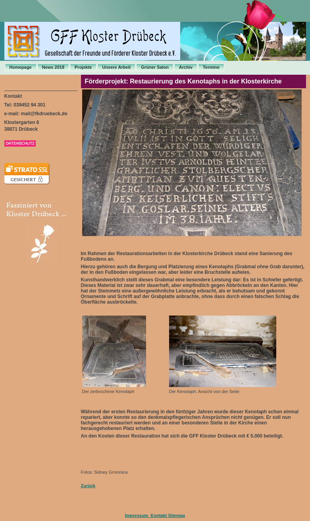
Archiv (186, 67)
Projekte (83, 67)
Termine (211, 67)
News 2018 (53, 67)
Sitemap (176, 515)
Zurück (88, 485)
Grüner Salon (155, 67)
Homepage (21, 67)
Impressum (136, 515)
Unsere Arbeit (116, 67)
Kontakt (158, 515)
